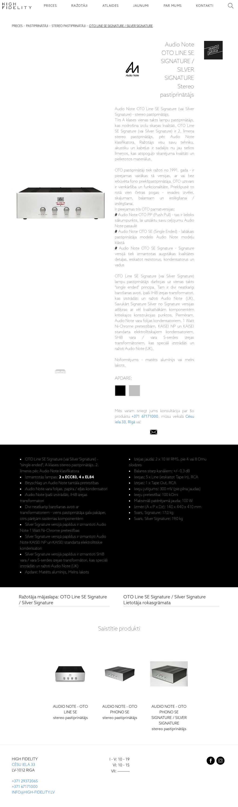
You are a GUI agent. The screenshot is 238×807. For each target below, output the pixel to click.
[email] (153, 433)
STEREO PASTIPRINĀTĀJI (69, 26)
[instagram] (220, 762)
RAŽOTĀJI (79, 6)
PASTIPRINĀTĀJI (37, 26)
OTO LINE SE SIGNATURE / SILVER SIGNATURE (121, 26)
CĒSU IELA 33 (23, 765)
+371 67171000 (145, 416)
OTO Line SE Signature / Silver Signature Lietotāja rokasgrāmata (164, 600)
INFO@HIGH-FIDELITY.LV (33, 792)
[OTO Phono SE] (120, 683)
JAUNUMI (141, 6)
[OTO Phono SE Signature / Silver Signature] (169, 688)
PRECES (50, 6)
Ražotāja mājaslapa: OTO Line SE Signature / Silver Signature (63, 600)
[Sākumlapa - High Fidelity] (17, 6)
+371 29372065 (25, 781)
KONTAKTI (204, 6)
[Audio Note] (132, 70)
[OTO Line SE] (70, 683)
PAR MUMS (173, 6)
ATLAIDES (110, 6)
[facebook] (211, 762)
